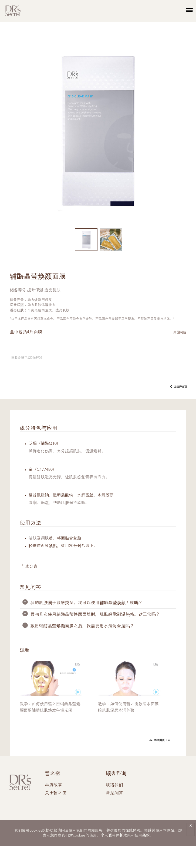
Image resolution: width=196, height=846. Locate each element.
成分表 (31, 567)
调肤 (45, 538)
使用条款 (142, 835)
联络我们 (114, 785)
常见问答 (114, 793)
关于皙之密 (55, 793)
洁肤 (33, 538)
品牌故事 (53, 785)
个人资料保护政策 (116, 835)
